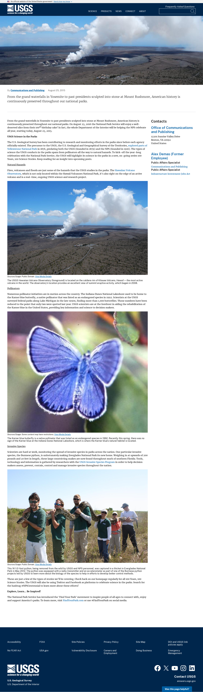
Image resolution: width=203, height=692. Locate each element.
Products (106, 11)
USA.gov (43, 650)
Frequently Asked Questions (180, 6)
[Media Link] (77, 228)
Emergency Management (175, 652)
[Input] (177, 11)
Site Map (140, 642)
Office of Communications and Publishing (172, 130)
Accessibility (14, 642)
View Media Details (43, 276)
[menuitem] (92, 9)
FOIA (42, 642)
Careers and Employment (110, 652)
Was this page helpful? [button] (177, 689)
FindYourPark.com (73, 600)
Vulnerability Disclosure (84, 650)
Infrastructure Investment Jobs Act (170, 173)
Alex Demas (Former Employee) (167, 156)
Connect (130, 11)
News (119, 11)
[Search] (193, 11)
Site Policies (78, 642)
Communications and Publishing (28, 90)
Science (92, 11)
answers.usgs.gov (186, 681)
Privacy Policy (111, 642)
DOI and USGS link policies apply (178, 643)
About (142, 11)
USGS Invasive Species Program (97, 462)
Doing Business (144, 650)
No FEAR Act (14, 650)
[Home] (20, 13)
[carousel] (101, 50)
